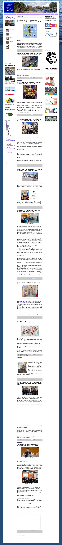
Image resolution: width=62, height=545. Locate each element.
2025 (6, 122)
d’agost (7, 129)
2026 (6, 121)
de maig (7, 132)
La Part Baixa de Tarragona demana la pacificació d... (10, 144)
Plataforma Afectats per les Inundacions (22, 461)
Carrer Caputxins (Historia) (11, 41)
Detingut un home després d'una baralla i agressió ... (10, 137)
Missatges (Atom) (23, 535)
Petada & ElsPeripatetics (32, 51)
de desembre (8, 125)
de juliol (7, 130)
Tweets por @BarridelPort (8, 63)
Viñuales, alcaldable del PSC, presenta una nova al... (9, 152)
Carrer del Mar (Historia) (12, 45)
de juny (7, 131)
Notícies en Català (28, 51)
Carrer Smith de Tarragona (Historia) (11, 37)
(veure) (39, 188)
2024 (6, 123)
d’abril (7, 133)
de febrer (7, 153)
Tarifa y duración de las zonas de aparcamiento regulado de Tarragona (12, 29)
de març (7, 134)
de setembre (7, 128)
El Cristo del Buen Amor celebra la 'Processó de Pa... (10, 139)
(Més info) (55, 21)
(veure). (33, 340)
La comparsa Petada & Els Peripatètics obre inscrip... (9, 135)
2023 (6, 124)
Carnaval (21, 51)
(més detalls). (29, 503)
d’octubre (7, 127)
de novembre (8, 126)
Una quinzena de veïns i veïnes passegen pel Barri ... (9, 150)
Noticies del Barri (24, 51)
